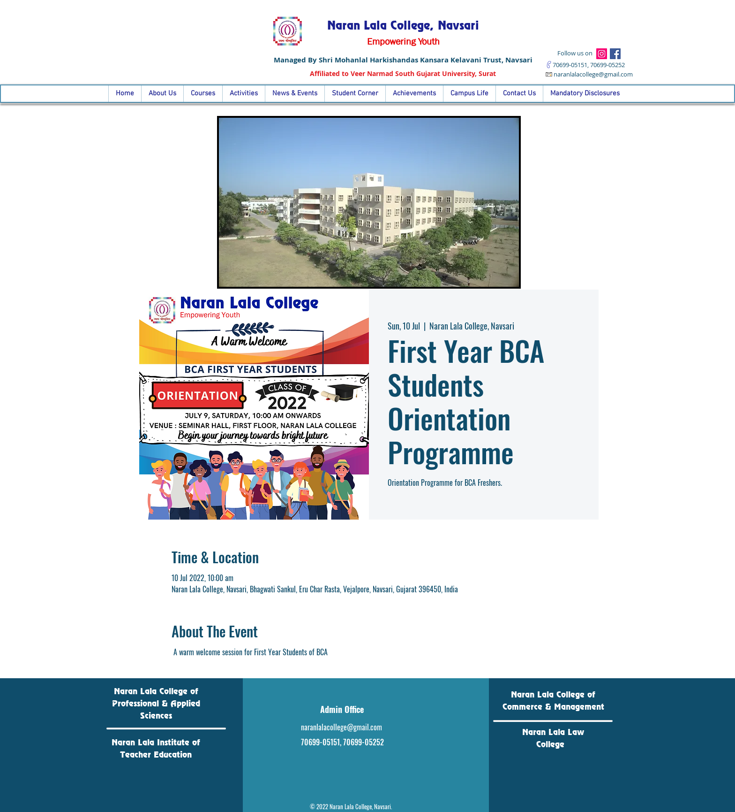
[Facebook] (615, 53)
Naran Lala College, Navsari (403, 25)
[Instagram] (601, 53)
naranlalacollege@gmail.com (593, 74)
